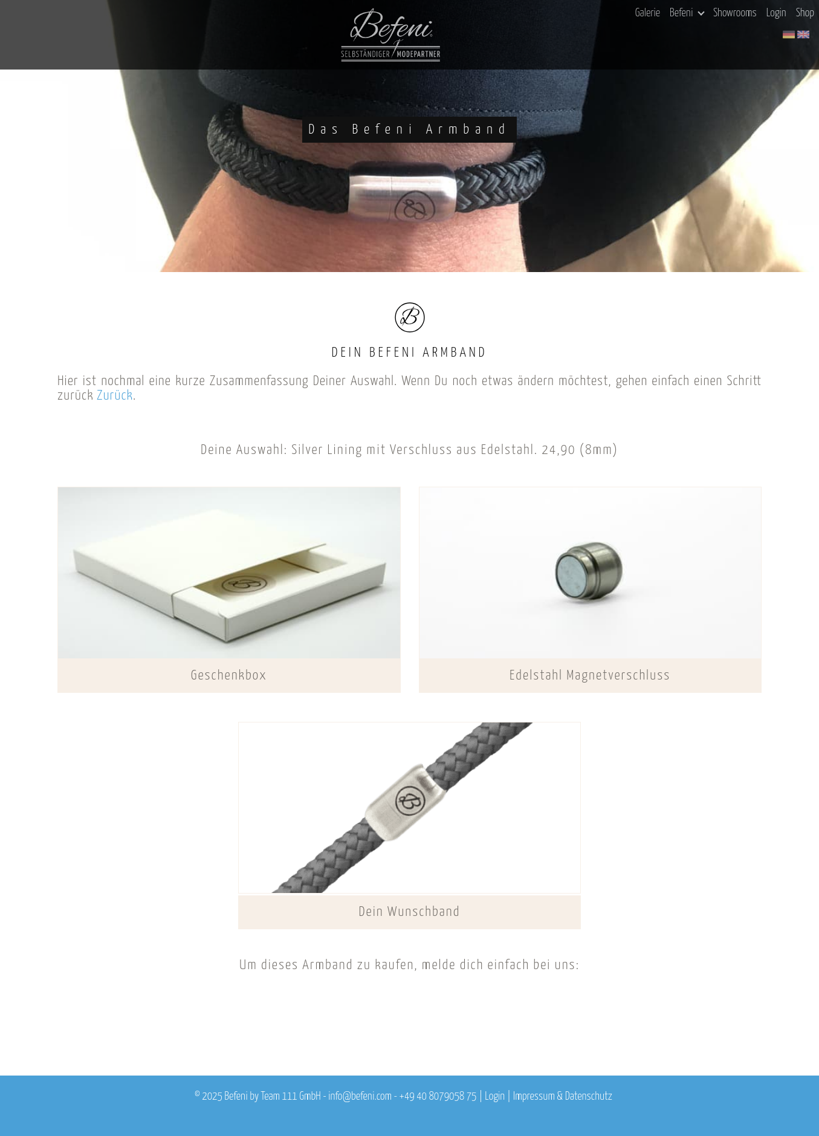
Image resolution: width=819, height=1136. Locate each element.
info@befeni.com (360, 1096)
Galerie (647, 13)
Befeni (687, 13)
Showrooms (735, 13)
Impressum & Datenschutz (562, 1096)
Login (776, 13)
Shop (805, 13)
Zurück (115, 396)
